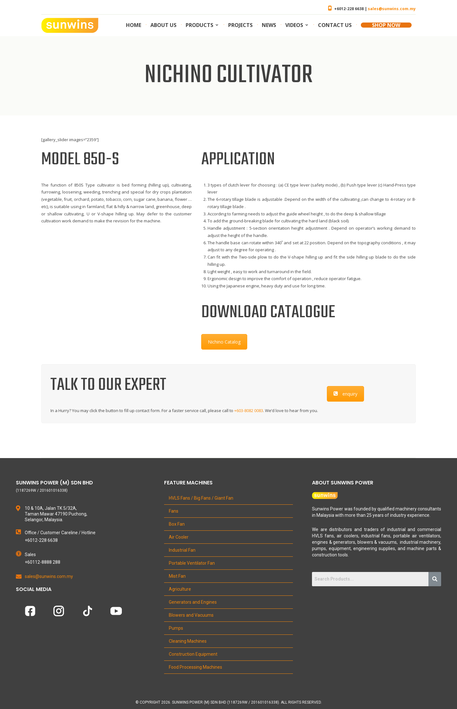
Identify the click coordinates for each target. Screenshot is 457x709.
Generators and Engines (193, 602)
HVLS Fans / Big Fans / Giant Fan (201, 498)
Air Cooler (179, 537)
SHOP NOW (386, 25)
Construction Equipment (193, 654)
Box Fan (177, 524)
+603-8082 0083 (248, 410)
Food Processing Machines (195, 667)
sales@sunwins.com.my (392, 8)
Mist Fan (177, 576)
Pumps (176, 628)
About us (163, 25)
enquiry (345, 394)
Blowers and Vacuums (191, 615)
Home (133, 25)
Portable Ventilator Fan (192, 563)
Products (199, 25)
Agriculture (180, 589)
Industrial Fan (182, 550)
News (269, 25)
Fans (173, 511)
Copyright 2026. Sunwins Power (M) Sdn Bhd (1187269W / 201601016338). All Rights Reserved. (231, 702)
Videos (294, 25)
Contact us (335, 25)
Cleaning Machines (188, 641)
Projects (240, 25)
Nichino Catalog (224, 342)
